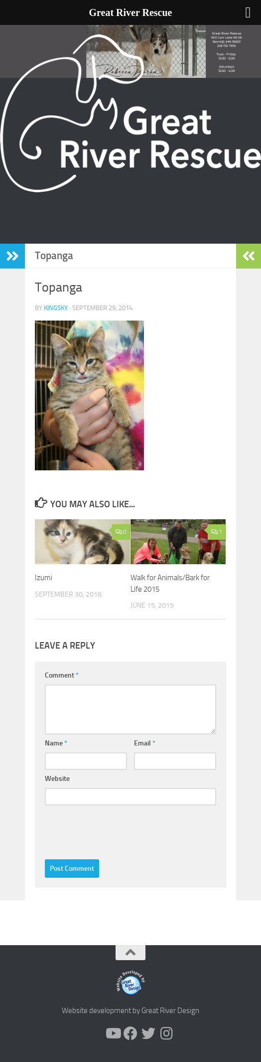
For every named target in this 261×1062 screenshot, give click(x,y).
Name (56, 743)
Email (144, 743)
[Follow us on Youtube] (113, 1034)
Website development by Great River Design (130, 1010)
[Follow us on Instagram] (166, 1034)
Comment (62, 675)
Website (57, 778)
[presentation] (120, 829)
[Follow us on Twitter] (148, 1034)
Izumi (43, 577)
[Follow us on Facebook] (130, 1034)
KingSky (56, 308)
